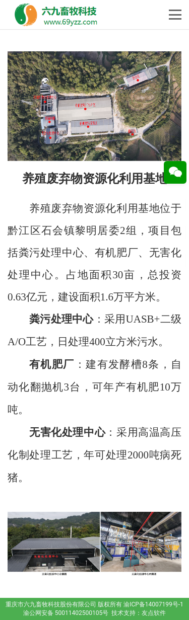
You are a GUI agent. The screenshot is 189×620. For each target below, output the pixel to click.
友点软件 (154, 612)
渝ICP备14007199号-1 (153, 604)
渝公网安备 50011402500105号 (65, 612)
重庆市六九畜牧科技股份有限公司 (51, 604)
